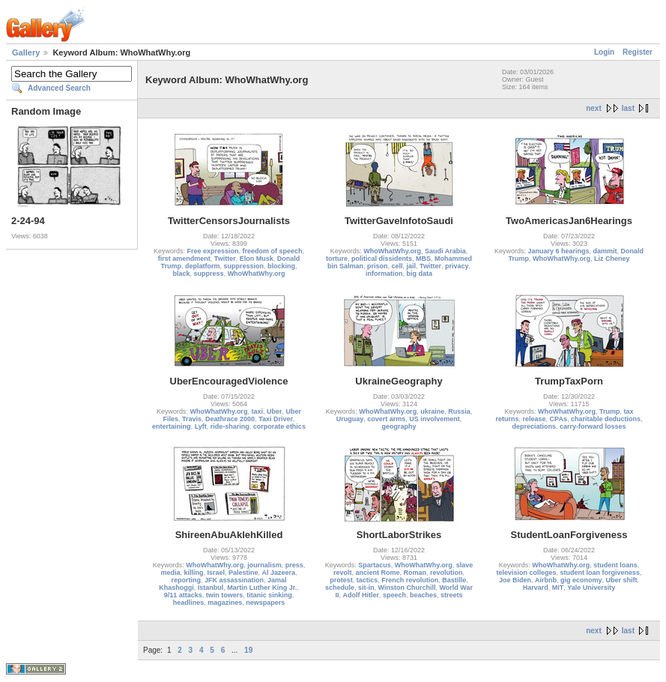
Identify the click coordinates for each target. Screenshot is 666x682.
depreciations (534, 426)
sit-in (366, 587)
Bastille (454, 580)
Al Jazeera (279, 572)
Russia (459, 411)
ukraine (432, 411)
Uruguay (350, 419)
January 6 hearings (558, 251)
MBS (423, 258)
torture (337, 258)
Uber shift (622, 580)
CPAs (558, 419)
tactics (367, 580)
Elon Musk (256, 258)
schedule (339, 587)
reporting (186, 580)
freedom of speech (273, 251)
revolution (446, 572)
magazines (225, 602)
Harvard (535, 587)
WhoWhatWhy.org (256, 273)
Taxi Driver (275, 419)
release (534, 419)
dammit (605, 251)
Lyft (201, 426)
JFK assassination (234, 580)
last (628, 108)
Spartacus (374, 565)
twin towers (224, 595)
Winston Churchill (407, 587)
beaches (423, 595)
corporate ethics (279, 426)
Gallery (26, 52)
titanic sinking (269, 595)
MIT (558, 587)
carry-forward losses (593, 426)
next (594, 108)
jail (412, 266)
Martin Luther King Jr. (262, 587)
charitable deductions (606, 419)
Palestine (243, 572)
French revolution (409, 580)
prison (377, 266)
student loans (615, 565)
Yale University (591, 587)
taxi (257, 411)
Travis (192, 419)
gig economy (581, 580)
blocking (281, 266)
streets (452, 595)
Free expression (212, 251)
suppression (244, 266)
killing (193, 572)
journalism (264, 565)
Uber (274, 411)
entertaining (171, 426)
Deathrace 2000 (230, 419)
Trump (609, 411)
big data (420, 273)
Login (604, 52)
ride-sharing (230, 426)
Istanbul (211, 587)
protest (341, 580)
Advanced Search (59, 88)
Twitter (225, 258)
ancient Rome (377, 572)
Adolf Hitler (360, 595)
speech (394, 595)
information (384, 273)
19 (248, 650)
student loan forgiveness (600, 572)
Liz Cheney (612, 258)
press (294, 565)
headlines (189, 602)
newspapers (265, 602)
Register (638, 52)
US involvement (434, 419)
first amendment (184, 258)
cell (397, 266)
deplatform (202, 266)
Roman (415, 572)
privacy (457, 266)
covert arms (386, 419)
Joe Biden (515, 580)
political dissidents (381, 258)
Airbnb (546, 580)
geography (398, 426)
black (181, 273)
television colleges (526, 572)
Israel (216, 572)
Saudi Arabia (445, 251)
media (170, 572)
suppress (209, 273)
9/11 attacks (183, 595)
